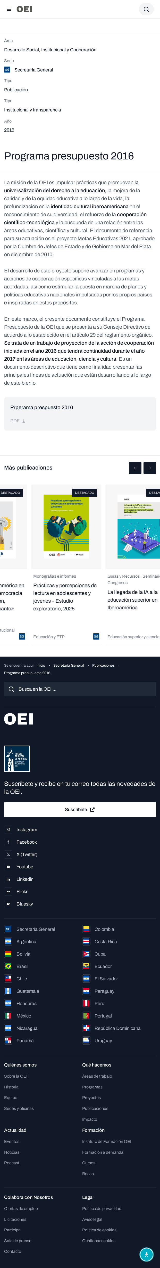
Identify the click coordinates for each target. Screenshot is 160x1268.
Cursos (88, 1163)
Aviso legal (92, 1219)
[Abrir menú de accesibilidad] (146, 1254)
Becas (88, 1174)
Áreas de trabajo (97, 1076)
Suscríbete (80, 810)
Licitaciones (15, 1219)
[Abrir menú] (9, 9)
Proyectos (91, 1097)
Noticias (11, 1152)
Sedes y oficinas (19, 1108)
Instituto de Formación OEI (106, 1141)
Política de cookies (99, 1230)
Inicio (41, 665)
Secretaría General (68, 665)
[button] (135, 468)
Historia (11, 1087)
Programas (92, 1087)
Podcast (11, 1163)
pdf (18, 420)
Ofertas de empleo (21, 1208)
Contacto (12, 1251)
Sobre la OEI (15, 1076)
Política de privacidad (101, 1208)
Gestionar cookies (98, 1241)
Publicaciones (103, 665)
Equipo (10, 1097)
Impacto (89, 1119)
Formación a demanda (102, 1152)
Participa (12, 1230)
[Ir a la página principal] (24, 9)
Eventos (11, 1141)
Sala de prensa (17, 1241)
